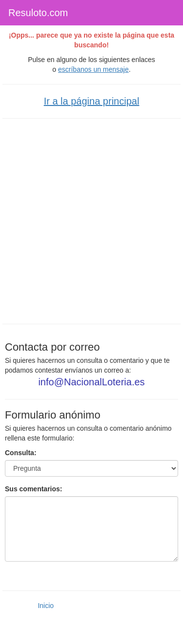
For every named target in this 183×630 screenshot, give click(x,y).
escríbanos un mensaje (93, 69)
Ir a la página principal (92, 101)
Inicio (46, 605)
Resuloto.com (38, 12)
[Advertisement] (91, 220)
